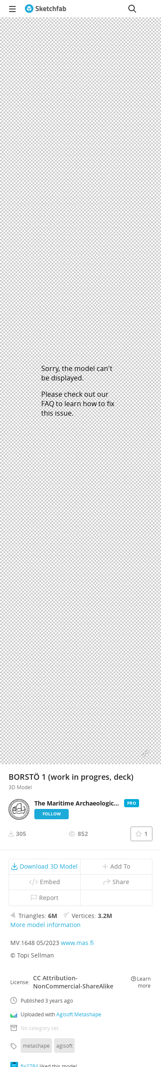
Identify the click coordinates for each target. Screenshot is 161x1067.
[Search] (132, 8)
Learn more (141, 982)
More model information (45, 925)
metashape (36, 1045)
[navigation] (12, 8)
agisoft (64, 1045)
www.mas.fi (77, 943)
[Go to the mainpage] (45, 8)
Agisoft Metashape (78, 1014)
